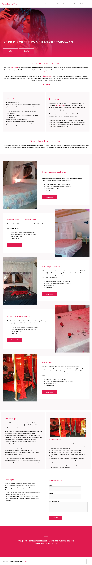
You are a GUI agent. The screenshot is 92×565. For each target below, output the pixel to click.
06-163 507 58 (51, 543)
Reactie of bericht (54, 500)
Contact (65, 3)
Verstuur (55, 517)
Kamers (47, 3)
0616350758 (46, 84)
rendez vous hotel (46, 76)
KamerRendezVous (11, 3)
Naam (51, 485)
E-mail (51, 493)
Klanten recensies (84, 3)
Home (40, 3)
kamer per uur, (14, 67)
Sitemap (25, 561)
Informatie (56, 3)
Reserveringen (73, 3)
